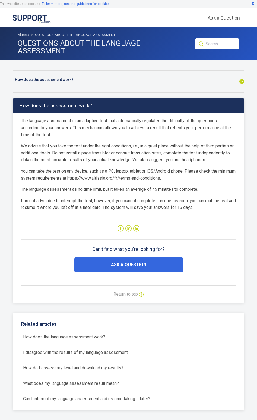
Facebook (120, 228)
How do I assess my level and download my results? (73, 367)
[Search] (217, 43)
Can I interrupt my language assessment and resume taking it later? (86, 398)
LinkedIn (136, 228)
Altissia (23, 35)
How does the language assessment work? (64, 337)
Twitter (128, 228)
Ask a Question (224, 18)
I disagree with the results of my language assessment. (76, 352)
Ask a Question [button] (128, 264)
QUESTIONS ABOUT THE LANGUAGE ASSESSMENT (75, 35)
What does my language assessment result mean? (71, 383)
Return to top (128, 294)
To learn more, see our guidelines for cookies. (76, 4)
